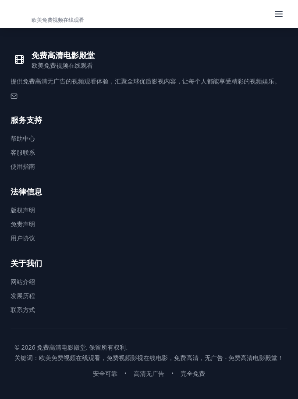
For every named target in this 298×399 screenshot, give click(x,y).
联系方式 (23, 309)
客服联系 (23, 152)
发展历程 (23, 295)
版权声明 (23, 210)
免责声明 (23, 224)
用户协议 (23, 238)
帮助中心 (23, 138)
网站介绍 (23, 282)
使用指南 (23, 166)
